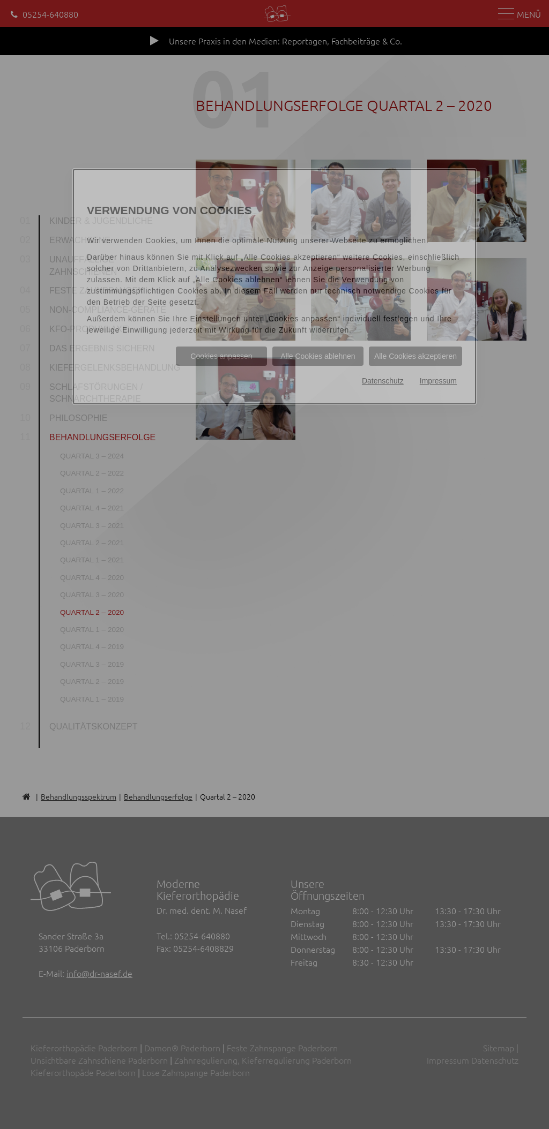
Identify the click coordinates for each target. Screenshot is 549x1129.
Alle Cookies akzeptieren (415, 356)
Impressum (438, 381)
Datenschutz (383, 381)
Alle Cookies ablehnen (317, 356)
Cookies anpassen (221, 356)
